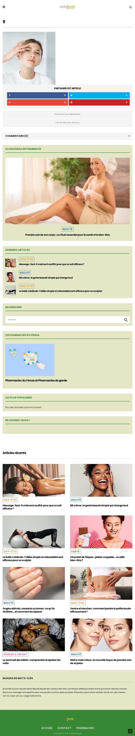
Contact (64, 728)
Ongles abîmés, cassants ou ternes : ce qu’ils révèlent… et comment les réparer (29, 610)
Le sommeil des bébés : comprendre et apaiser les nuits (31, 661)
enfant (91, 689)
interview (115, 689)
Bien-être (26, 259)
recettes (99, 692)
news (36, 692)
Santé (75, 551)
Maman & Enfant (15, 654)
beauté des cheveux (49, 689)
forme (97, 689)
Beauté (67, 229)
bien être (63, 689)
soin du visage (22, 696)
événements (35, 696)
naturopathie (28, 692)
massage (16, 692)
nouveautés (45, 692)
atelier (29, 689)
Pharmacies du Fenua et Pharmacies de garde (36, 380)
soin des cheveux (118, 692)
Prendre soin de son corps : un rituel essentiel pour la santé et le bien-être (67, 235)
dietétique (83, 689)
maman (123, 689)
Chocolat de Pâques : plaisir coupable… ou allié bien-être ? (97, 558)
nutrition (55, 692)
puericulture (89, 692)
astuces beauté (18, 689)
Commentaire (16, 136)
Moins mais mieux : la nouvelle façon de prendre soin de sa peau (100, 661)
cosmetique (72, 689)
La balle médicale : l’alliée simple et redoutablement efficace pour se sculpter (60, 291)
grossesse (105, 689)
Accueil (47, 728)
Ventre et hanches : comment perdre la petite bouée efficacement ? (100, 610)
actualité (7, 689)
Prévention (78, 692)
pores (70, 692)
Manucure (7, 692)
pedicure (64, 692)
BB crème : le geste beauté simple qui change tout (46, 277)
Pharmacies (85, 728)
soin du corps (9, 696)
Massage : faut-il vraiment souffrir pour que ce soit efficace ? (51, 264)
